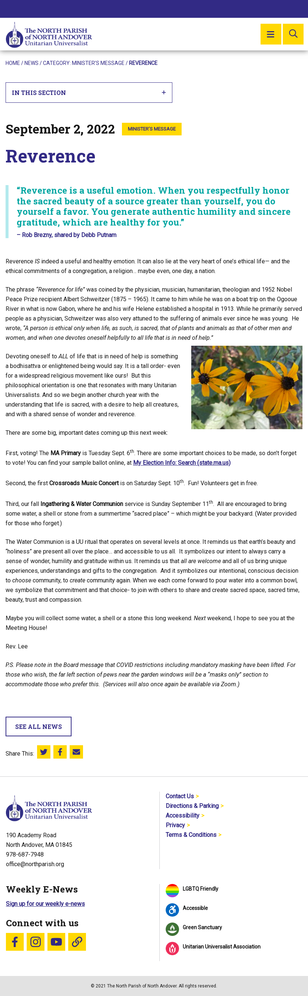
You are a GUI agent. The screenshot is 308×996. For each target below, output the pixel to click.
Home (13, 63)
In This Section (89, 92)
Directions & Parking (192, 805)
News (31, 63)
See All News (38, 726)
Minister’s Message (98, 63)
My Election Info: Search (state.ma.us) (182, 462)
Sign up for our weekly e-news (45, 903)
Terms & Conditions (191, 834)
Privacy (175, 825)
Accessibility (182, 815)
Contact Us (180, 796)
